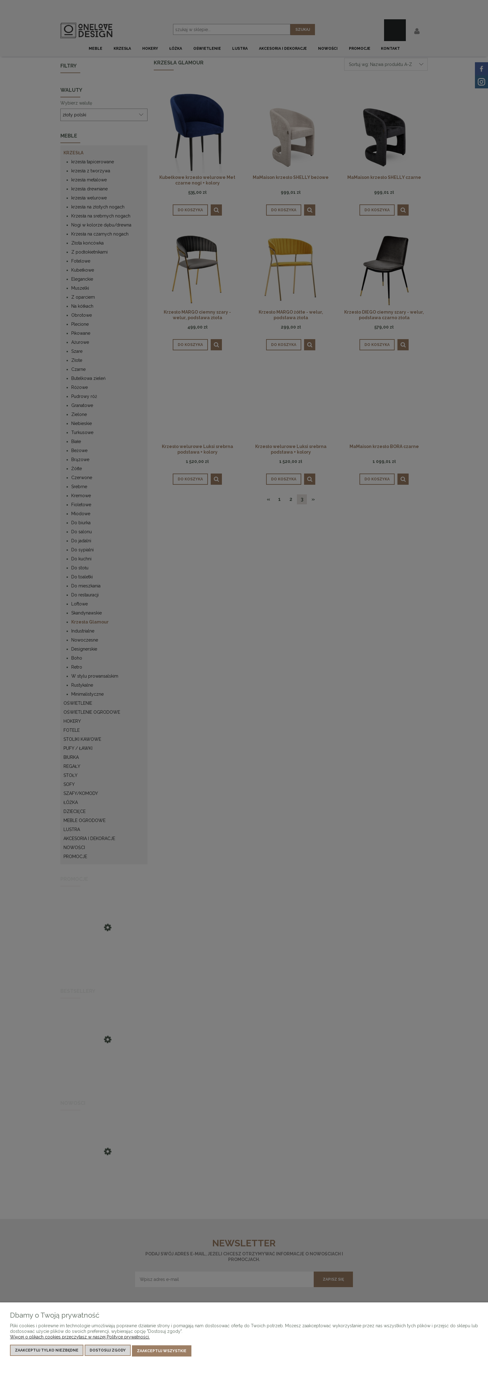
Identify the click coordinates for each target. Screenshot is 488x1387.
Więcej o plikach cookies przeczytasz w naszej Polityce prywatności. (80, 1338)
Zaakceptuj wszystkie (161, 1351)
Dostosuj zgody (108, 1351)
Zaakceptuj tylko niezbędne (46, 1351)
